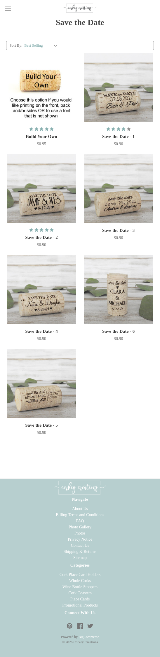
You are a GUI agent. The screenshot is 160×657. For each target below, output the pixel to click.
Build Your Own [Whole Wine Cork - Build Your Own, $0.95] (41, 136)
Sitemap (80, 558)
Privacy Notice (80, 539)
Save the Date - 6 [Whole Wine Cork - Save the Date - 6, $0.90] (118, 331)
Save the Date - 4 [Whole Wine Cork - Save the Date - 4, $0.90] (41, 331)
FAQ (80, 521)
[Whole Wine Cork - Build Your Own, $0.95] (41, 87)
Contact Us (80, 545)
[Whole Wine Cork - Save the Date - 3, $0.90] (118, 188)
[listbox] (41, 45)
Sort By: (16, 45)
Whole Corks (80, 581)
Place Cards (80, 599)
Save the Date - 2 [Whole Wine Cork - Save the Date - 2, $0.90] (41, 237)
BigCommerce (89, 637)
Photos (80, 533)
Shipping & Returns (80, 551)
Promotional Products (80, 605)
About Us (80, 509)
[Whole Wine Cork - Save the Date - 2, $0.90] (41, 188)
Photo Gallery (80, 527)
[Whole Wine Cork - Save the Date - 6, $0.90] (118, 289)
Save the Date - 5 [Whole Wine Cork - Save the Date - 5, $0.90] (41, 425)
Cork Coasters (80, 593)
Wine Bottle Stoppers (80, 587)
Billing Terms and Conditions (80, 515)
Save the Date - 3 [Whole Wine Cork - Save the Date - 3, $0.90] (118, 230)
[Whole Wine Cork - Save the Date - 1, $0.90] (118, 87)
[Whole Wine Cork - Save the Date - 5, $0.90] (41, 383)
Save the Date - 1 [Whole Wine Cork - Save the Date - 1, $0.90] (118, 136)
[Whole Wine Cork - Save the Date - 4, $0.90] (41, 289)
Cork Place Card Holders (80, 574)
